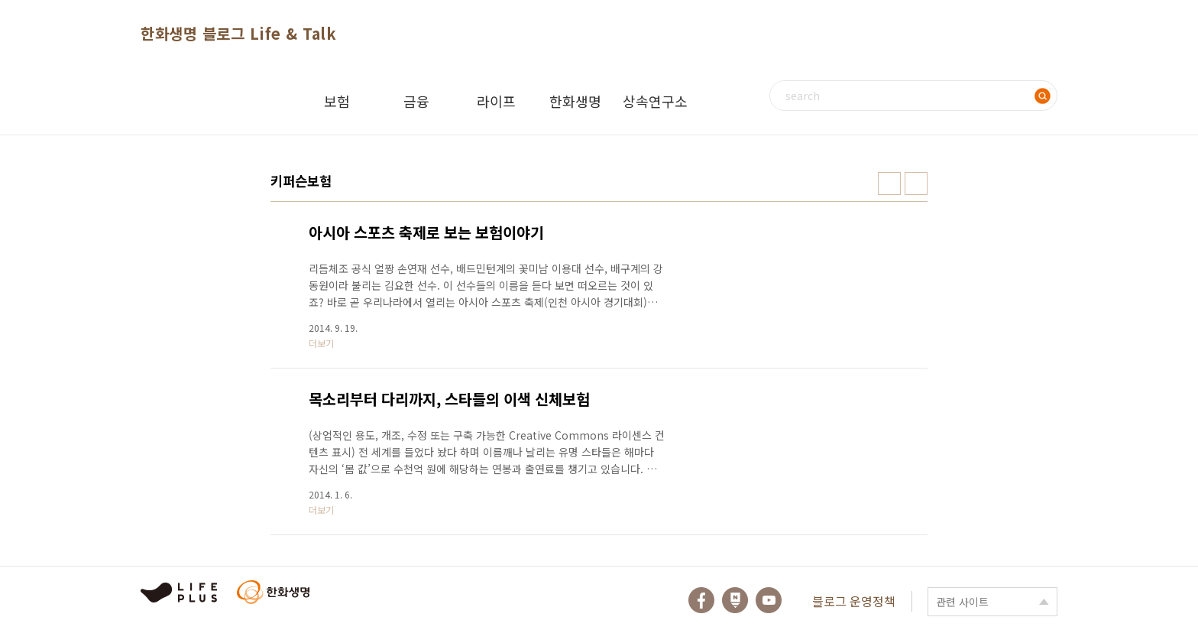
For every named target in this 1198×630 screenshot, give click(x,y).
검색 (1042, 95)
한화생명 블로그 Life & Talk (238, 33)
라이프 (496, 101)
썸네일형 (889, 183)
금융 (416, 101)
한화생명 (575, 101)
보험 (337, 101)
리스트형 (916, 183)
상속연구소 (655, 101)
